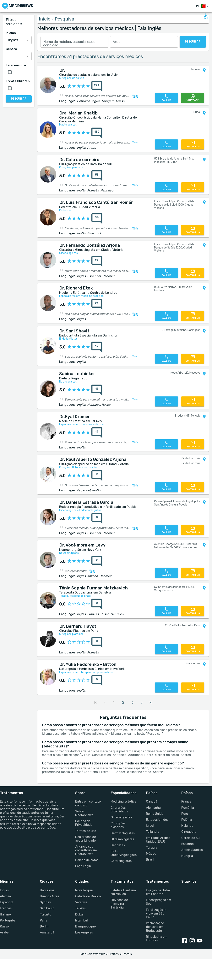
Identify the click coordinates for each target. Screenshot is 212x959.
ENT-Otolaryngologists (124, 853)
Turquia (151, 847)
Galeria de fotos (86, 860)
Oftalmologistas (122, 839)
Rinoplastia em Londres (156, 938)
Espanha (187, 844)
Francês (6, 908)
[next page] (141, 702)
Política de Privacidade (83, 823)
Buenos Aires (49, 896)
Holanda (187, 825)
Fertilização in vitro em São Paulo (156, 913)
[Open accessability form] (205, 16)
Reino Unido (154, 814)
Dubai (79, 914)
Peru (184, 814)
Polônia (186, 820)
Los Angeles (84, 932)
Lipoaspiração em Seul (158, 901)
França (186, 801)
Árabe (4, 932)
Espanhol (6, 902)
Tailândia (152, 831)
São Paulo (47, 908)
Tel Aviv (80, 908)
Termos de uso (85, 831)
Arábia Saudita (192, 850)
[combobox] (74, 42)
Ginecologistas (121, 817)
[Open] (27, 40)
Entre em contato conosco (88, 803)
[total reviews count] (96, 86)
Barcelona (47, 890)
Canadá (151, 801)
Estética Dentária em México (123, 892)
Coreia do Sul (190, 838)
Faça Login (83, 866)
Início (45, 19)
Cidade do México (88, 896)
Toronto (45, 914)
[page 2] (123, 702)
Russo (4, 926)
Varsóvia (81, 902)
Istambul (81, 920)
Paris (43, 920)
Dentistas (118, 845)
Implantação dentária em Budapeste (155, 926)
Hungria (187, 856)
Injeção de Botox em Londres (158, 892)
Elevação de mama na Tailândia (119, 903)
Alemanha (153, 808)
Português (7, 920)
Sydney (45, 902)
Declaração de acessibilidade (85, 838)
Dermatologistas (123, 833)
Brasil (150, 859)
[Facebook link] (185, 941)
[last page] (150, 702)
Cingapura (188, 831)
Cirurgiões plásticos (118, 825)
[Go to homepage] (17, 6)
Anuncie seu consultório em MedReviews (86, 850)
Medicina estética (123, 801)
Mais (135, 95)
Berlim (44, 926)
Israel (150, 825)
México (151, 853)
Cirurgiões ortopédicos (119, 809)
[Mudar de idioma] (203, 6)
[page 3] (132, 702)
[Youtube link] (200, 941)
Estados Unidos (157, 820)
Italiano (5, 914)
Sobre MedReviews (84, 813)
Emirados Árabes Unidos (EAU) (158, 839)
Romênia (187, 808)
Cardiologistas (121, 861)
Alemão (5, 896)
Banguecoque (85, 926)
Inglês (4, 890)
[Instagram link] (193, 941)
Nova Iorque (84, 890)
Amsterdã (47, 932)
